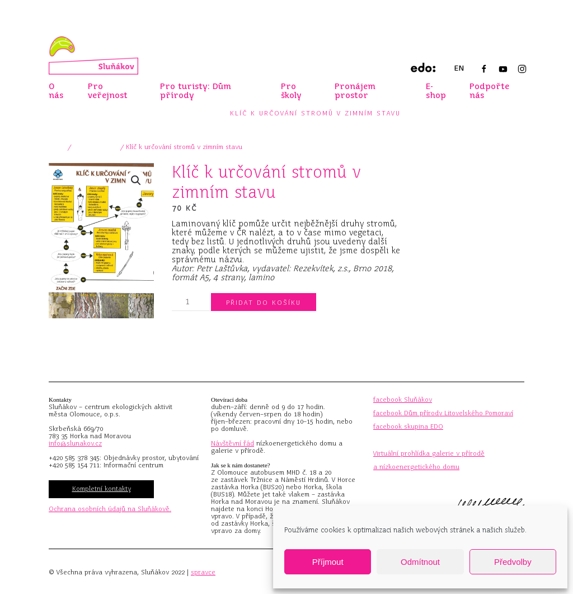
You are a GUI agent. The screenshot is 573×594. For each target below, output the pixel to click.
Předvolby (513, 562)
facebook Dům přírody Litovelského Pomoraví (443, 413)
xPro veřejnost (96, 147)
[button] (136, 180)
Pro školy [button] (291, 90)
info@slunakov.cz (75, 443)
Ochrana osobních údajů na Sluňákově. (110, 509)
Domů (57, 147)
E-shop (436, 90)
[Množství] (191, 302)
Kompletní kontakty (101, 489)
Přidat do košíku (263, 303)
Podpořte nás (489, 90)
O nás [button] (56, 90)
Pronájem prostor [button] (355, 90)
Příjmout (328, 562)
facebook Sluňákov (402, 399)
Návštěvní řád (232, 443)
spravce (203, 572)
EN (459, 68)
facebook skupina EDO (408, 426)
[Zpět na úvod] (93, 55)
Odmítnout (420, 562)
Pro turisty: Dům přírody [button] (195, 90)
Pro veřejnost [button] (108, 90)
